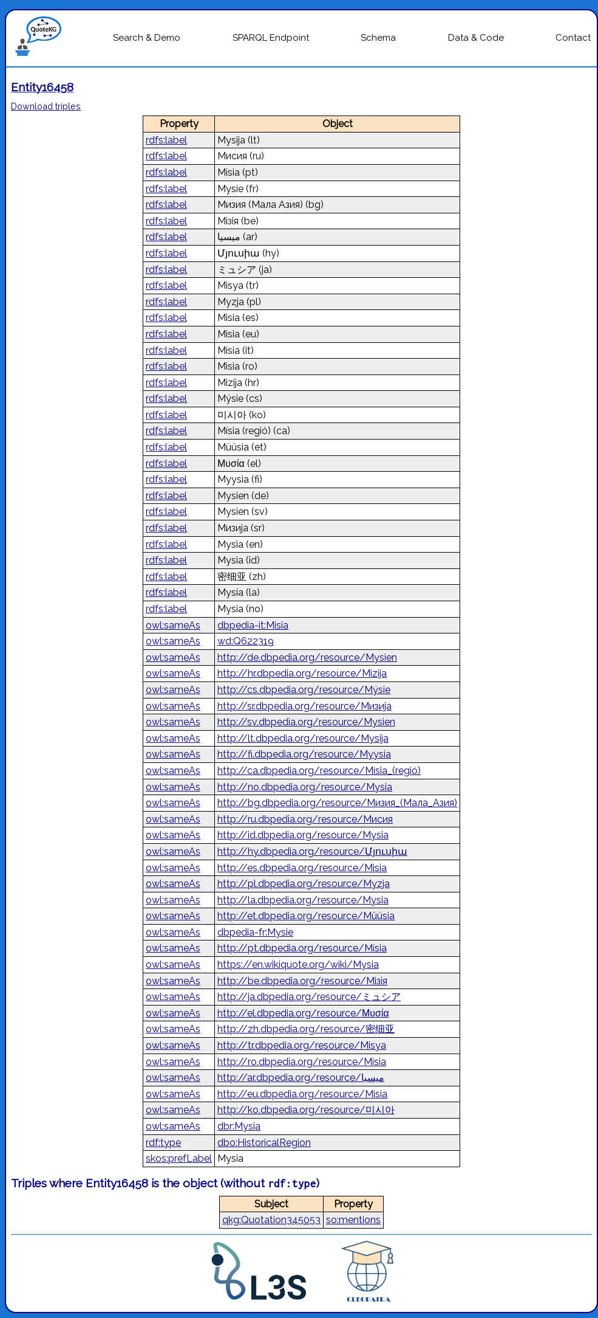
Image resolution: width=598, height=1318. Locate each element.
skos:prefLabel (179, 1158)
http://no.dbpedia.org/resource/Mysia (304, 787)
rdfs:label (166, 140)
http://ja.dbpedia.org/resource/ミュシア (309, 996)
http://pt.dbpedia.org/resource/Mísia (302, 948)
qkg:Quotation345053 (271, 1220)
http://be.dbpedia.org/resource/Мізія (302, 981)
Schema (378, 37)
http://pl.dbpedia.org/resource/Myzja (303, 883)
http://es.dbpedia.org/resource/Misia (302, 868)
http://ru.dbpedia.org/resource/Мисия (305, 819)
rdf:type (163, 1142)
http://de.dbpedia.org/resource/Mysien (307, 657)
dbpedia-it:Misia (252, 625)
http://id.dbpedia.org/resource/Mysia (303, 835)
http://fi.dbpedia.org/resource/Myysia (304, 754)
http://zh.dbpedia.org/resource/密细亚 (306, 1029)
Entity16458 (42, 87)
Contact (573, 37)
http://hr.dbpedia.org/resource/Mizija (302, 673)
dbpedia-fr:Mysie (255, 932)
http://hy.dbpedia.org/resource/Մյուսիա (312, 851)
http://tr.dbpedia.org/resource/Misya (301, 1045)
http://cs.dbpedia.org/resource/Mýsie (303, 689)
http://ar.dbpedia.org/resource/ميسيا (300, 1077)
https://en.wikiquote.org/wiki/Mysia (298, 964)
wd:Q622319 (245, 641)
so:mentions (353, 1220)
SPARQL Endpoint (271, 37)
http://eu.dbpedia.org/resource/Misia (302, 1094)
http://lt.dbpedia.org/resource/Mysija (303, 738)
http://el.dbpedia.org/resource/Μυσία (303, 1013)
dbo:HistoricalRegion (264, 1142)
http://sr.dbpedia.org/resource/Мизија (304, 706)
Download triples (46, 106)
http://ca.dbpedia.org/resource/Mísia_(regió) (319, 770)
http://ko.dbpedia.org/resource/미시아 (306, 1110)
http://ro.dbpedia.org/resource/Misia (301, 1062)
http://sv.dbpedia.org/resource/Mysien (306, 722)
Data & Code (476, 37)
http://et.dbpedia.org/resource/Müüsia (306, 916)
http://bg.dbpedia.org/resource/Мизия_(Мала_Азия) (337, 803)
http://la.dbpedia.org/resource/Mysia (303, 900)
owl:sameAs (173, 625)
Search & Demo (146, 37)
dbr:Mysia (238, 1126)
